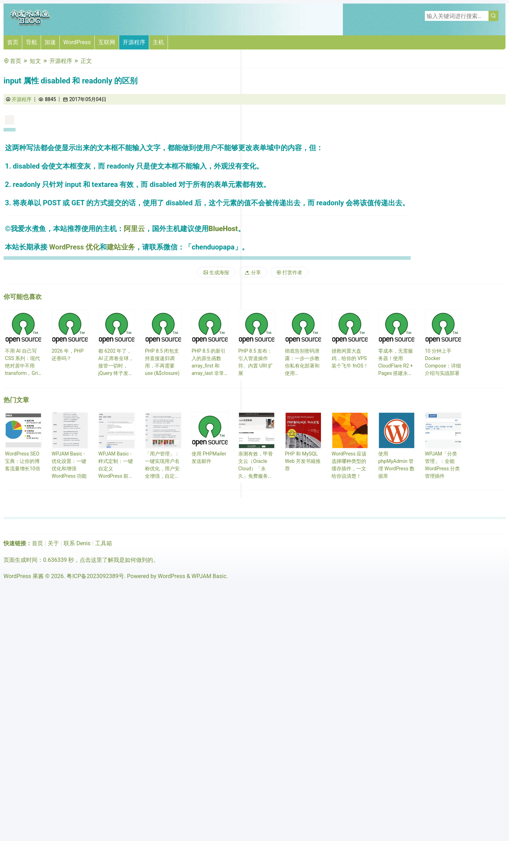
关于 (53, 543)
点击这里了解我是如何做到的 (116, 560)
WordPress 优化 (74, 247)
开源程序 (134, 42)
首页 (12, 42)
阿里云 (134, 228)
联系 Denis (77, 543)
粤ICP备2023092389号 (95, 576)
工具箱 (103, 543)
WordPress (77, 42)
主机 (158, 42)
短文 (35, 61)
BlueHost (223, 228)
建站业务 (121, 247)
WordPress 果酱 (24, 576)
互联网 (106, 42)
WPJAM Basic (209, 576)
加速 (50, 42)
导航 (31, 42)
